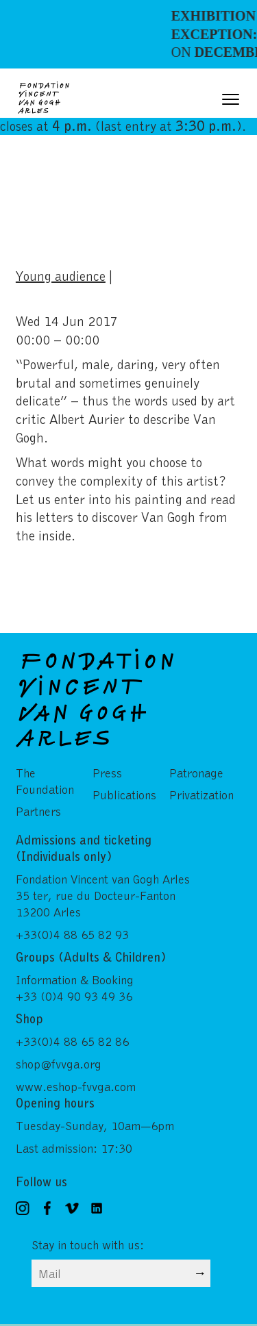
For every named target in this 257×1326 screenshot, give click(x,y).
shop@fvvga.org (58, 1063)
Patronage (196, 772)
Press (107, 772)
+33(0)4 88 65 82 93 (72, 934)
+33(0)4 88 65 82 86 (72, 1041)
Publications (124, 794)
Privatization (201, 794)
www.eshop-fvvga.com (76, 1086)
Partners (38, 810)
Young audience (61, 275)
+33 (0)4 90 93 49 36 (74, 995)
